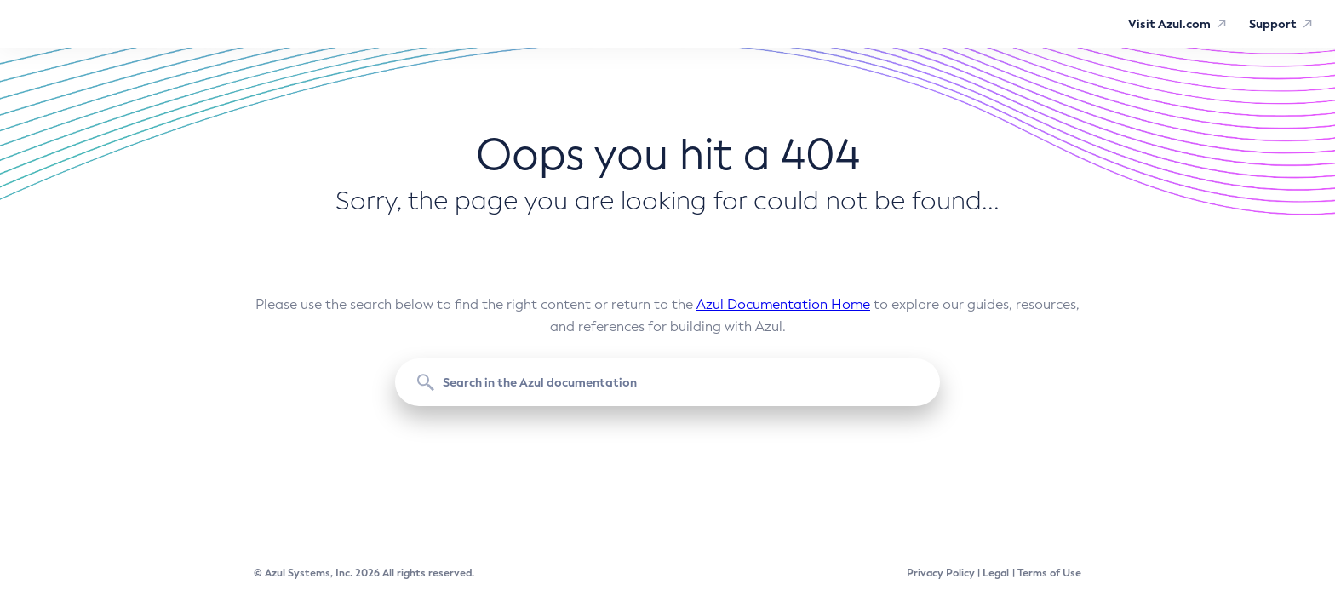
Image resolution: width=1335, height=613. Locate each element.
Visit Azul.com (1169, 24)
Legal (996, 573)
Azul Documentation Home (783, 304)
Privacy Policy (941, 573)
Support (1273, 24)
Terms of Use (1049, 573)
